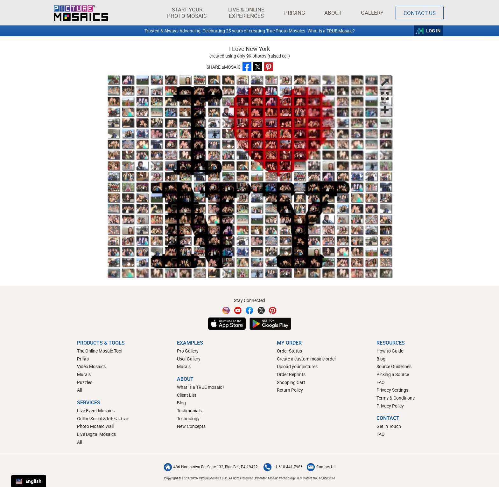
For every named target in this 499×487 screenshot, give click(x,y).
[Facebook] (249, 310)
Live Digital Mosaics (96, 434)
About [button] (334, 12)
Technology (188, 418)
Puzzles (84, 382)
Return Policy (290, 390)
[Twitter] (261, 310)
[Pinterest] (273, 310)
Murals (84, 374)
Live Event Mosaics (96, 411)
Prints (83, 359)
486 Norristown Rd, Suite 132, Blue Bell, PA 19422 (211, 466)
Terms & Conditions (395, 398)
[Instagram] (226, 310)
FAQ (380, 382)
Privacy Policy (390, 406)
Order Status (289, 351)
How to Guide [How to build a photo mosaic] (389, 351)
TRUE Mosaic (340, 31)
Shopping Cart (291, 382)
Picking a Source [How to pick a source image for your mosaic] (392, 374)
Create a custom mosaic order (306, 359)
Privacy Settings (392, 390)
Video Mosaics (91, 366)
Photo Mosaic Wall (95, 426)
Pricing (294, 12)
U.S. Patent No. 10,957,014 (316, 478)
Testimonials (189, 411)
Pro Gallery (188, 351)
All (79, 390)
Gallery (372, 12)
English (28, 481)
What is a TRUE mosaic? (200, 387)
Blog (181, 403)
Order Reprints (291, 374)
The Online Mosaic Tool (99, 351)
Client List (186, 395)
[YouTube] (238, 310)
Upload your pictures (297, 366)
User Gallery (188, 359)
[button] (187, 12)
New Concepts (191, 426)
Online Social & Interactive (102, 418)
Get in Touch (388, 426)
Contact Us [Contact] (420, 13)
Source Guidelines (393, 366)
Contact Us (321, 466)
